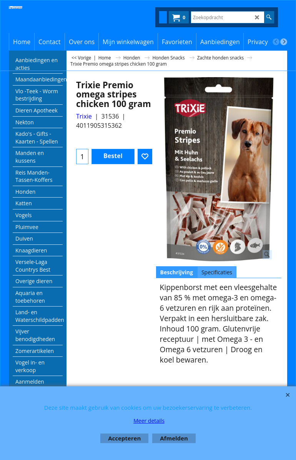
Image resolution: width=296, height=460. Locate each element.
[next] (283, 41)
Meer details (149, 420)
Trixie (84, 116)
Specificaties (216, 272)
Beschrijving (176, 272)
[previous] (276, 41)
